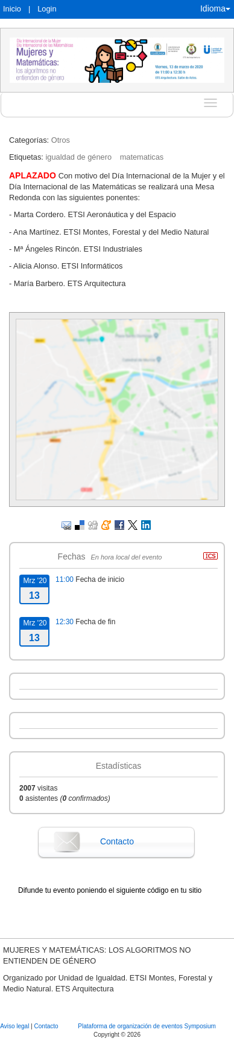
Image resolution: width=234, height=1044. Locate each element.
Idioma (215, 8)
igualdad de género (78, 156)
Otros (60, 140)
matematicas (142, 156)
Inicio (12, 8)
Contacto (117, 841)
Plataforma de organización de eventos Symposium (146, 1026)
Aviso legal (15, 1026)
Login (46, 8)
